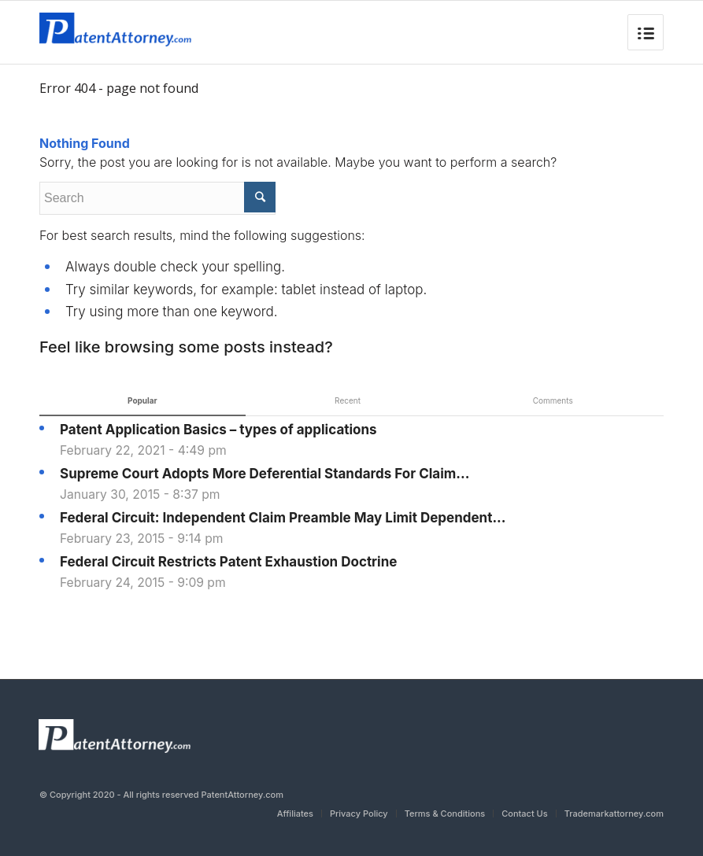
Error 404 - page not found (118, 88)
